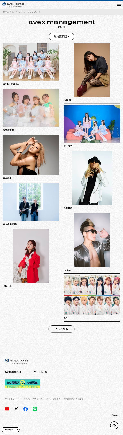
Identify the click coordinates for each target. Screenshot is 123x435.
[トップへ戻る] (114, 425)
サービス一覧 (40, 372)
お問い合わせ (54, 399)
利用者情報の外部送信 (73, 399)
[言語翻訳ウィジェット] (11, 429)
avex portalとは (13, 372)
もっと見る (61, 329)
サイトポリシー (11, 399)
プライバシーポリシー (32, 399)
